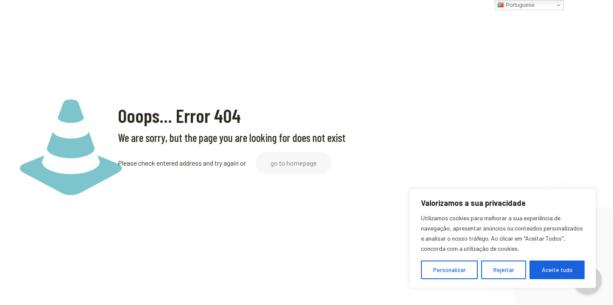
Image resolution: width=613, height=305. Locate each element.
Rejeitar (503, 269)
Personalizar (449, 269)
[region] (503, 238)
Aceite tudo (557, 269)
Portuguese (516, 5)
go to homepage (293, 163)
